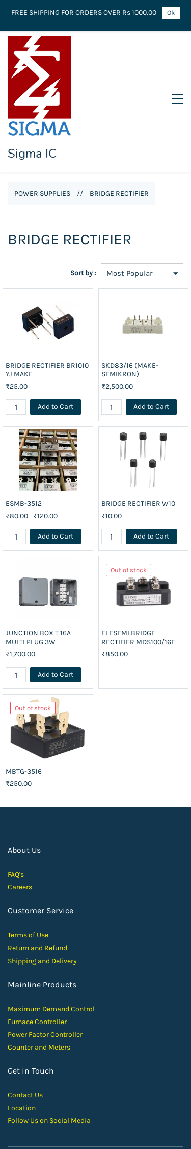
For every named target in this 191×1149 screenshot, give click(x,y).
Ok (171, 12)
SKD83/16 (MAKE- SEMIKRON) (129, 309)
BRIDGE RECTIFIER (119, 133)
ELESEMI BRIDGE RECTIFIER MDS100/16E (138, 577)
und (61, 887)
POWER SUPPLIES (42, 133)
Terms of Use (28, 875)
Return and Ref (31, 887)
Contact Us (25, 1035)
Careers (20, 827)
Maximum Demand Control (51, 948)
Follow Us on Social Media (49, 1060)
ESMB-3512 (24, 443)
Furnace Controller (37, 961)
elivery (66, 900)
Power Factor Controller (45, 973)
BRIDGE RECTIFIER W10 (138, 443)
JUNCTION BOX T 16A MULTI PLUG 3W (38, 577)
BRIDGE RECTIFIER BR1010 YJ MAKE (47, 309)
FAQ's (16, 814)
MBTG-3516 (24, 711)
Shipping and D (32, 900)
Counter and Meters (39, 987)
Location (22, 1047)
